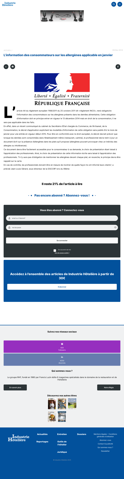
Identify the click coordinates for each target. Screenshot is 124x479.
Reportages (42, 441)
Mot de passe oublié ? (62, 253)
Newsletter (105, 451)
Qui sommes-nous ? (105, 447)
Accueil (7, 50)
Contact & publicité (105, 444)
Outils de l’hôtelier (62, 443)
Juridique (62, 452)
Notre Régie (109, 387)
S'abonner (62, 287)
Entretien (62, 434)
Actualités (42, 434)
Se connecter (62, 240)
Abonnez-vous (105, 440)
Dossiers (81, 434)
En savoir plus (15, 387)
